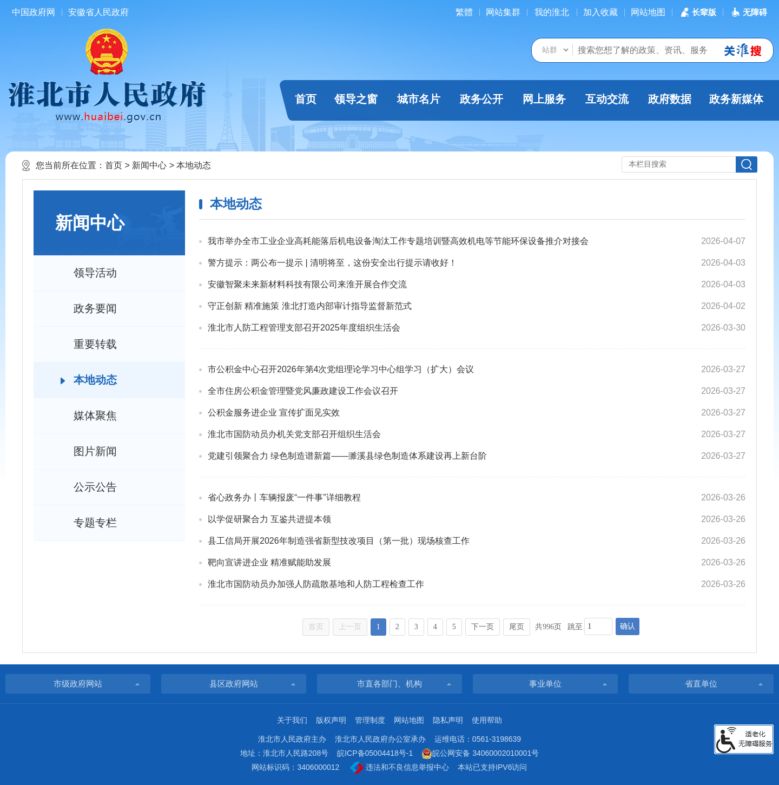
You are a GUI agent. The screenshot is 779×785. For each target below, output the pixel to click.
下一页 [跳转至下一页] (482, 627)
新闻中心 (149, 165)
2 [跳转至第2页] (397, 627)
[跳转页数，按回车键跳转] (598, 626)
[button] (697, 12)
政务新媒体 (736, 99)
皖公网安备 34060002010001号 (480, 753)
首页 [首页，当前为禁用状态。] (316, 627)
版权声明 (331, 720)
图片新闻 (95, 451)
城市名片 (418, 99)
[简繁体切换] (464, 12)
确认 (627, 626)
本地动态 (193, 165)
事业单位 (545, 683)
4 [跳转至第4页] (435, 627)
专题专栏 (95, 523)
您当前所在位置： (70, 165)
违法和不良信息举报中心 (399, 768)
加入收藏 (600, 12)
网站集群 (503, 12)
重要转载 (95, 344)
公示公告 (95, 487)
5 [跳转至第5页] (454, 627)
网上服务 (544, 99)
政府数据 (669, 99)
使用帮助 (487, 720)
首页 (305, 99)
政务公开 (481, 99)
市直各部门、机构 (389, 683)
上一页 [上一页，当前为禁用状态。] (350, 627)
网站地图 (648, 12)
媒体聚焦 (95, 415)
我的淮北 (551, 12)
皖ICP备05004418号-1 (375, 753)
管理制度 (370, 720)
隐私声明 (448, 720)
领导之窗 (356, 99)
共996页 (548, 627)
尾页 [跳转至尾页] (516, 627)
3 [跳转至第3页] (416, 627)
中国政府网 (33, 12)
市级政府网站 (78, 683)
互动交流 (607, 99)
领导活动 (95, 273)
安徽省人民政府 (98, 12)
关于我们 (292, 720)
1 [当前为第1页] (378, 627)
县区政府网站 (233, 683)
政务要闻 (95, 308)
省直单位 (701, 683)
